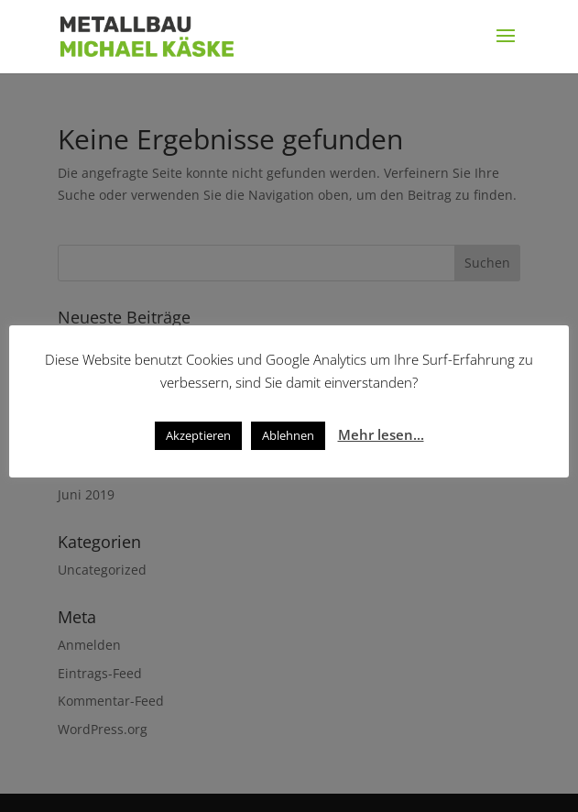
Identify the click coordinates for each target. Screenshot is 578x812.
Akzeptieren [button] (198, 435)
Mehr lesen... (381, 434)
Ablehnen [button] (288, 435)
